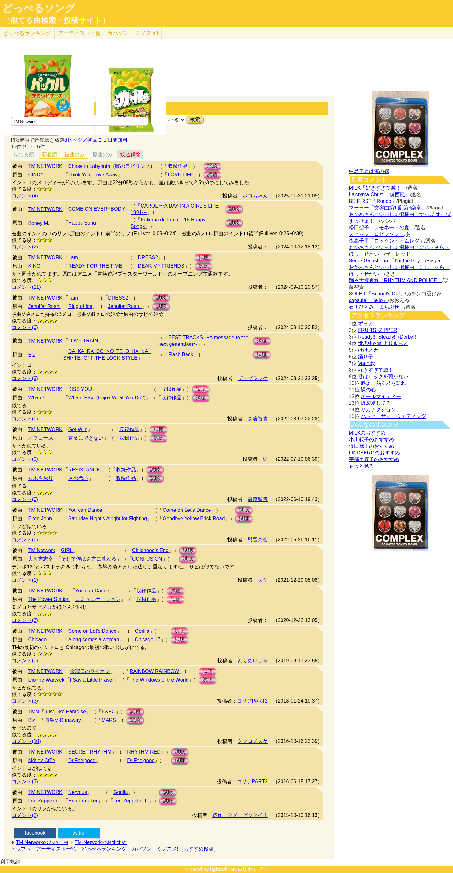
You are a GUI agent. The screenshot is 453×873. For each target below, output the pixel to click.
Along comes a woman (93, 639)
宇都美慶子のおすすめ (374, 459)
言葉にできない (85, 438)
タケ (263, 580)
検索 (195, 119)
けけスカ (368, 350)
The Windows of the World (159, 679)
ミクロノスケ (253, 741)
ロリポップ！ (252, 869)
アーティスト (79, 33)
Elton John (40, 518)
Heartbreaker (83, 800)
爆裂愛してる (376, 403)
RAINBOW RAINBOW (154, 671)
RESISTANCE (84, 469)
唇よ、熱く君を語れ (383, 383)
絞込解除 (130, 154)
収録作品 (178, 166)
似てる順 (24, 154)
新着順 (49, 154)
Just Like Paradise (65, 711)
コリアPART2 (252, 701)
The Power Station (49, 599)
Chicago (37, 639)
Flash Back (180, 354)
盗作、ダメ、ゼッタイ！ (240, 815)
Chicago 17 (147, 639)
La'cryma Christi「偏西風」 (379, 194)
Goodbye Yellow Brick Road (194, 518)
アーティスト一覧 (56, 849)
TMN (33, 711)
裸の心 (368, 389)
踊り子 (365, 356)
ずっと (365, 323)
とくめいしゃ (253, 660)
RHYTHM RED (144, 752)
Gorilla (142, 631)
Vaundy (366, 363)
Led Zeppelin (42, 800)
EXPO (108, 711)
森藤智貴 (258, 418)
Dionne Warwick (46, 679)
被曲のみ (74, 154)
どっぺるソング (39, 8)
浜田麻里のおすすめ (371, 446)
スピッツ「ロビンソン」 (376, 234)
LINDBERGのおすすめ (374, 452)
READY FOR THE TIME (95, 266)
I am (73, 257)
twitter (79, 833)
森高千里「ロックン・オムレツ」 (386, 240)
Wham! (36, 397)
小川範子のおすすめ (371, 439)
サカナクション (378, 409)
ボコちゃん (255, 195)
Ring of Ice (80, 306)
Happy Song (82, 222)
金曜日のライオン (90, 671)
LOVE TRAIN (83, 340)
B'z (31, 354)
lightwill (219, 869)
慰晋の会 (258, 539)
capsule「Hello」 (368, 300)
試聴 (212, 166)
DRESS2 (148, 257)
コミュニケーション (97, 599)
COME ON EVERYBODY (96, 209)
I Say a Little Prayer (92, 679)
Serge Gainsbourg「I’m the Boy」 (387, 260)
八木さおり (40, 478)
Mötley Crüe (41, 760)
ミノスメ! (146, 33)
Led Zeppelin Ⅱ (131, 800)
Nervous (77, 792)
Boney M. (38, 223)
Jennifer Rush (44, 306)
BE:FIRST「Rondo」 (372, 201)
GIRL (67, 550)
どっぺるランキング (103, 849)
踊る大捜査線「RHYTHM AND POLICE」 (395, 280)
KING (34, 266)
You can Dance (85, 510)
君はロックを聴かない (383, 376)
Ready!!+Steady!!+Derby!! (387, 337)
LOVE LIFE (180, 174)
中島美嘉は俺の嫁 (369, 171)
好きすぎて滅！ (375, 370)
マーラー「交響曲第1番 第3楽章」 (387, 207)
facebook (35, 833)
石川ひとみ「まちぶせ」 (376, 307)
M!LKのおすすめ (367, 433)
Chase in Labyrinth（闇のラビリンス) (110, 166)
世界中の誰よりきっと (383, 343)
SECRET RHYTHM (90, 752)
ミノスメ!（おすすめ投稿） (187, 849)
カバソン (118, 33)
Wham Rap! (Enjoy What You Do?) (107, 397)
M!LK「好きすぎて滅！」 (377, 188)
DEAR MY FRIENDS (161, 266)
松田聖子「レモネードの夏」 (381, 227)
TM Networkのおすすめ (101, 842)
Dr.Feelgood (82, 760)
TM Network (41, 550)
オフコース (40, 438)
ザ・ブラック (253, 378)
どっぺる (27, 33)
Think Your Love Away (93, 174)
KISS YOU (80, 389)
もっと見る (361, 466)
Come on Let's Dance (187, 510)
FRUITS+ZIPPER (377, 330)
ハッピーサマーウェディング (393, 416)
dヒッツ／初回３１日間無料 (96, 140)
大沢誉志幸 (40, 559)
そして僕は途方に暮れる (88, 559)
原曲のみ (102, 154)
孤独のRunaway (63, 720)
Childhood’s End (150, 550)
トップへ (21, 849)
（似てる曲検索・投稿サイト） (56, 20)
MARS (109, 720)
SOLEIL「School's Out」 (377, 293)
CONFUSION (147, 559)
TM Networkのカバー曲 (42, 842)
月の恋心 (78, 478)
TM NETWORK (45, 166)
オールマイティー (381, 396)
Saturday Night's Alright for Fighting (107, 518)
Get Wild (77, 429)
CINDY (36, 174)
